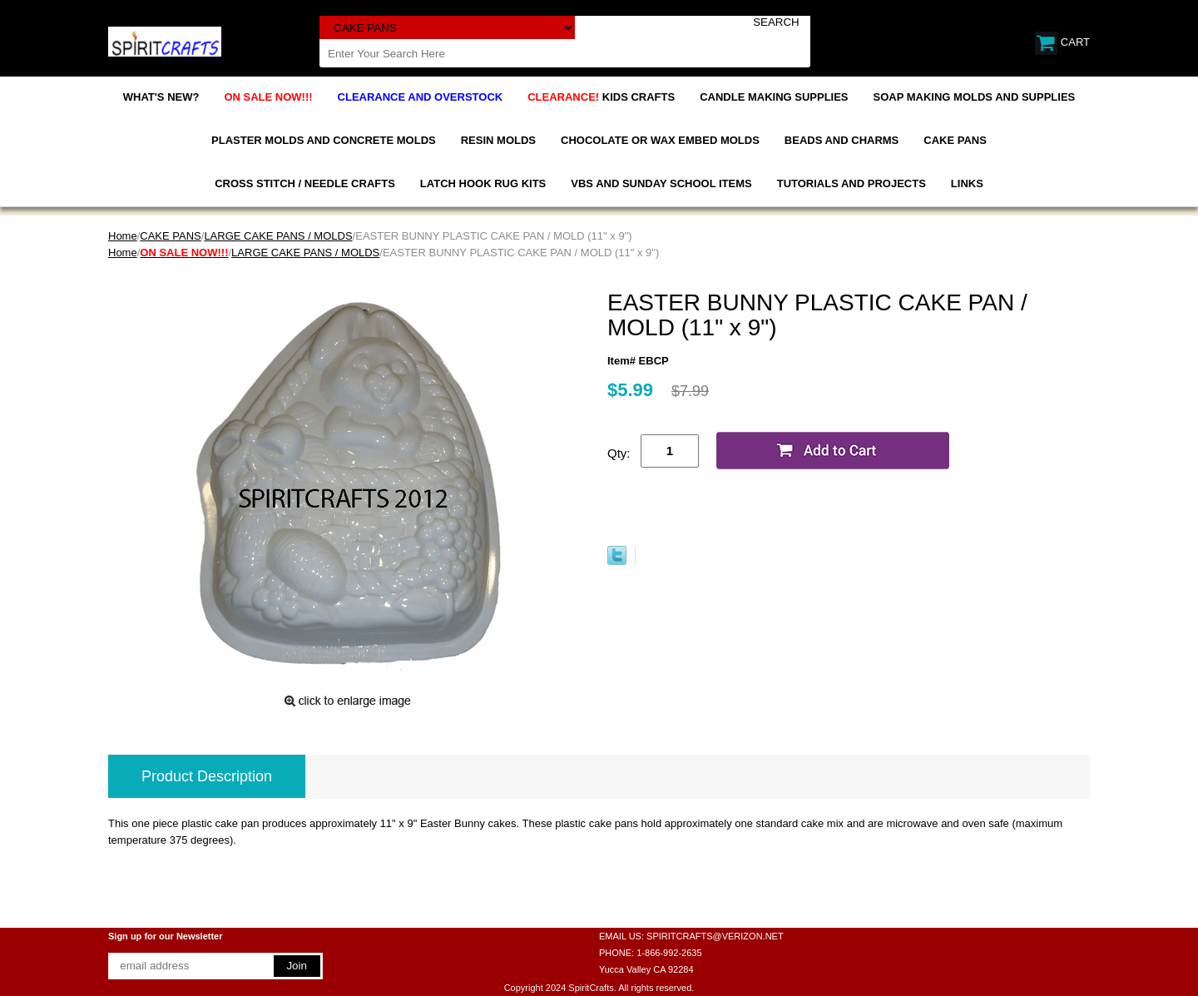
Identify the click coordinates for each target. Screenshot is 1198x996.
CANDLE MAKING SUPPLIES (774, 97)
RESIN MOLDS (498, 140)
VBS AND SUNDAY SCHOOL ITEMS (661, 183)
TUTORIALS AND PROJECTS (851, 183)
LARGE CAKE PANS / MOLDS (278, 236)
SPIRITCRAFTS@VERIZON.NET (715, 936)
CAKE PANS (955, 140)
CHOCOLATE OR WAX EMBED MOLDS (660, 140)
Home (122, 236)
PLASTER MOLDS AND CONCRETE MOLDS (323, 140)
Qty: (619, 453)
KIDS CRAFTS (601, 97)
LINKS (967, 183)
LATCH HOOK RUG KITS (483, 183)
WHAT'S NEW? (161, 97)
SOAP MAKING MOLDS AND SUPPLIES (975, 97)
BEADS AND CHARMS (841, 140)
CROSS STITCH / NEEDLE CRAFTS (305, 183)
